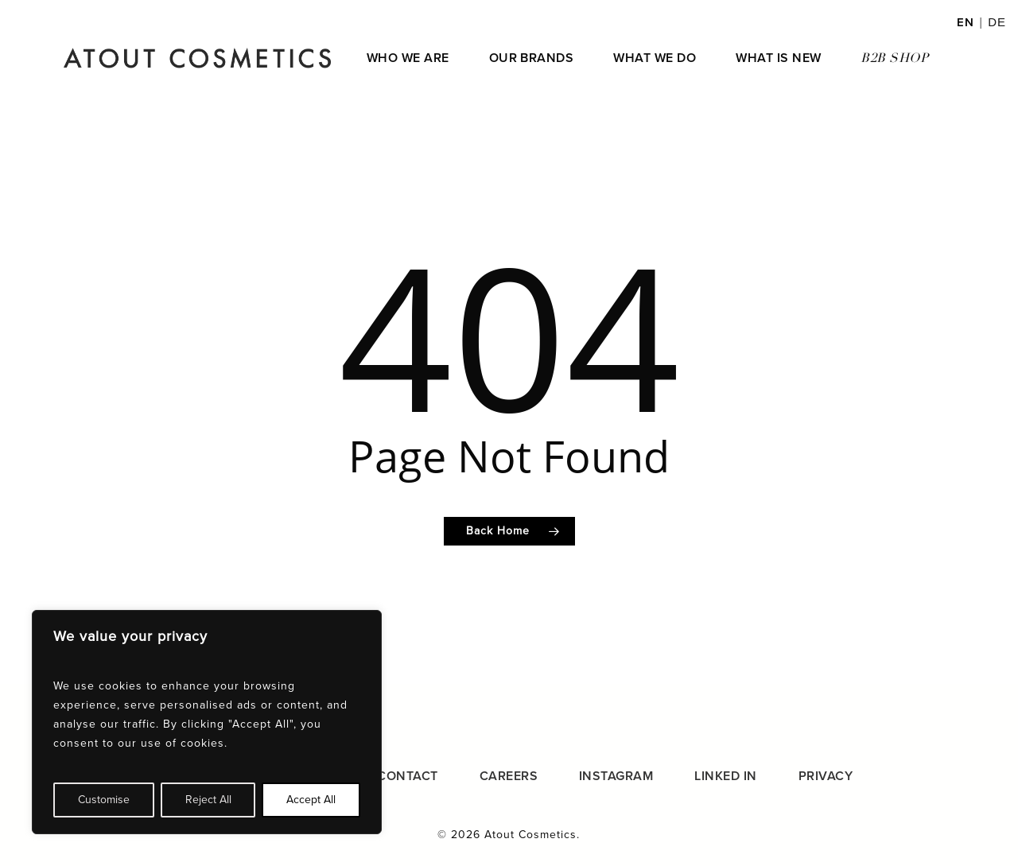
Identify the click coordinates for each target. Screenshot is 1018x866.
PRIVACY (825, 776)
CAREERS (509, 776)
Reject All (208, 799)
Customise (104, 799)
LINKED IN (725, 776)
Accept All (311, 799)
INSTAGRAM (616, 776)
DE (997, 22)
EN (965, 22)
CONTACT (407, 776)
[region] (207, 722)
